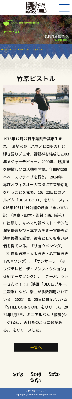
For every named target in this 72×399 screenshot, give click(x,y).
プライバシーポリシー (36, 390)
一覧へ (36, 347)
